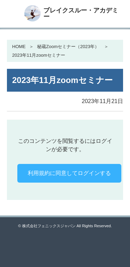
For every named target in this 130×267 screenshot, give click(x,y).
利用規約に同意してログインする (69, 173)
